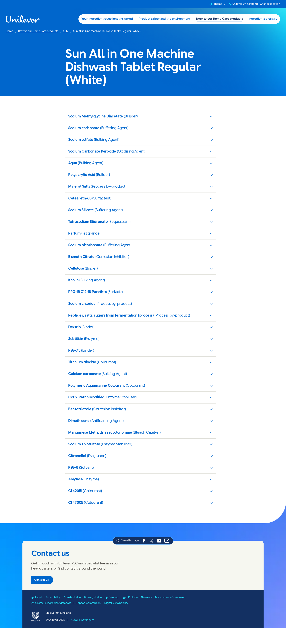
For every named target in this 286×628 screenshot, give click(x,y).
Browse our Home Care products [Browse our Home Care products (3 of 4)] (219, 18)
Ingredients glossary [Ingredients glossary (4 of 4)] (263, 18)
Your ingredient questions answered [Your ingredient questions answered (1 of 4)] (107, 18)
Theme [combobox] (217, 4)
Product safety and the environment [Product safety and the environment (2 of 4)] (164, 18)
